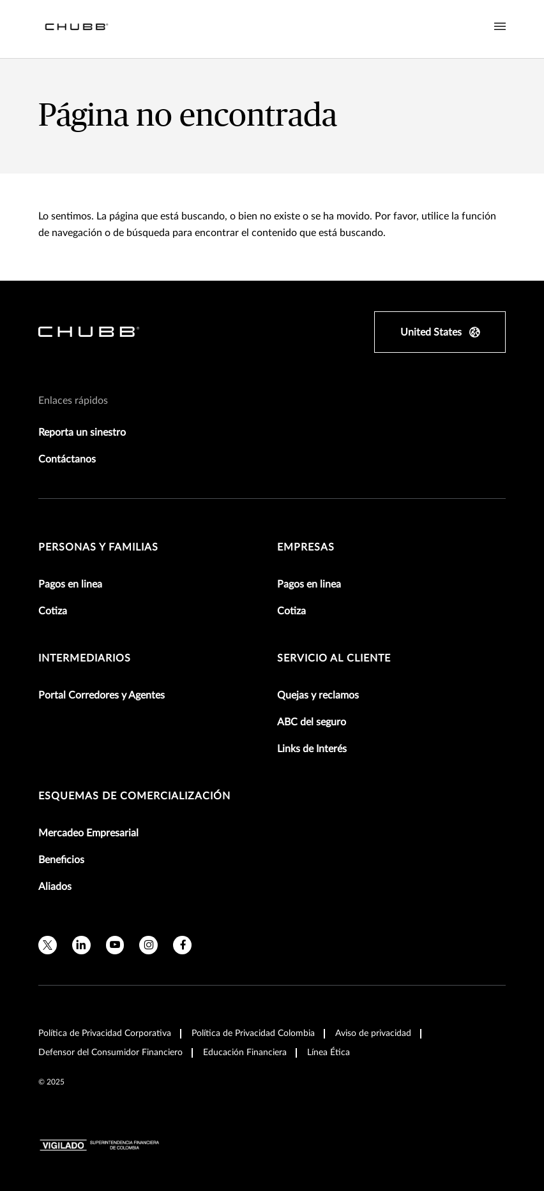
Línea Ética (328, 1052)
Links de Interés (312, 749)
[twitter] (47, 945)
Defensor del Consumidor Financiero (110, 1052)
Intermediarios (84, 658)
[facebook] (182, 945)
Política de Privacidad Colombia (253, 1033)
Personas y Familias (98, 547)
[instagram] (148, 945)
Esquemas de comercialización (134, 796)
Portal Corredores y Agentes (101, 695)
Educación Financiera (245, 1052)
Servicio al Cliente (334, 658)
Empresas (306, 547)
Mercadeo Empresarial (88, 833)
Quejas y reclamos (318, 695)
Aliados (55, 887)
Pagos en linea (70, 584)
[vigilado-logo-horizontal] (99, 1145)
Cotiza (52, 611)
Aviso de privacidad (373, 1033)
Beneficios (61, 860)
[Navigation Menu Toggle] (500, 26)
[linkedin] (81, 945)
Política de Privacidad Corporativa (104, 1033)
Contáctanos (67, 459)
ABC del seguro (311, 722)
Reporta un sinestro (82, 432)
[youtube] (115, 945)
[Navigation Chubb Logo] (76, 29)
